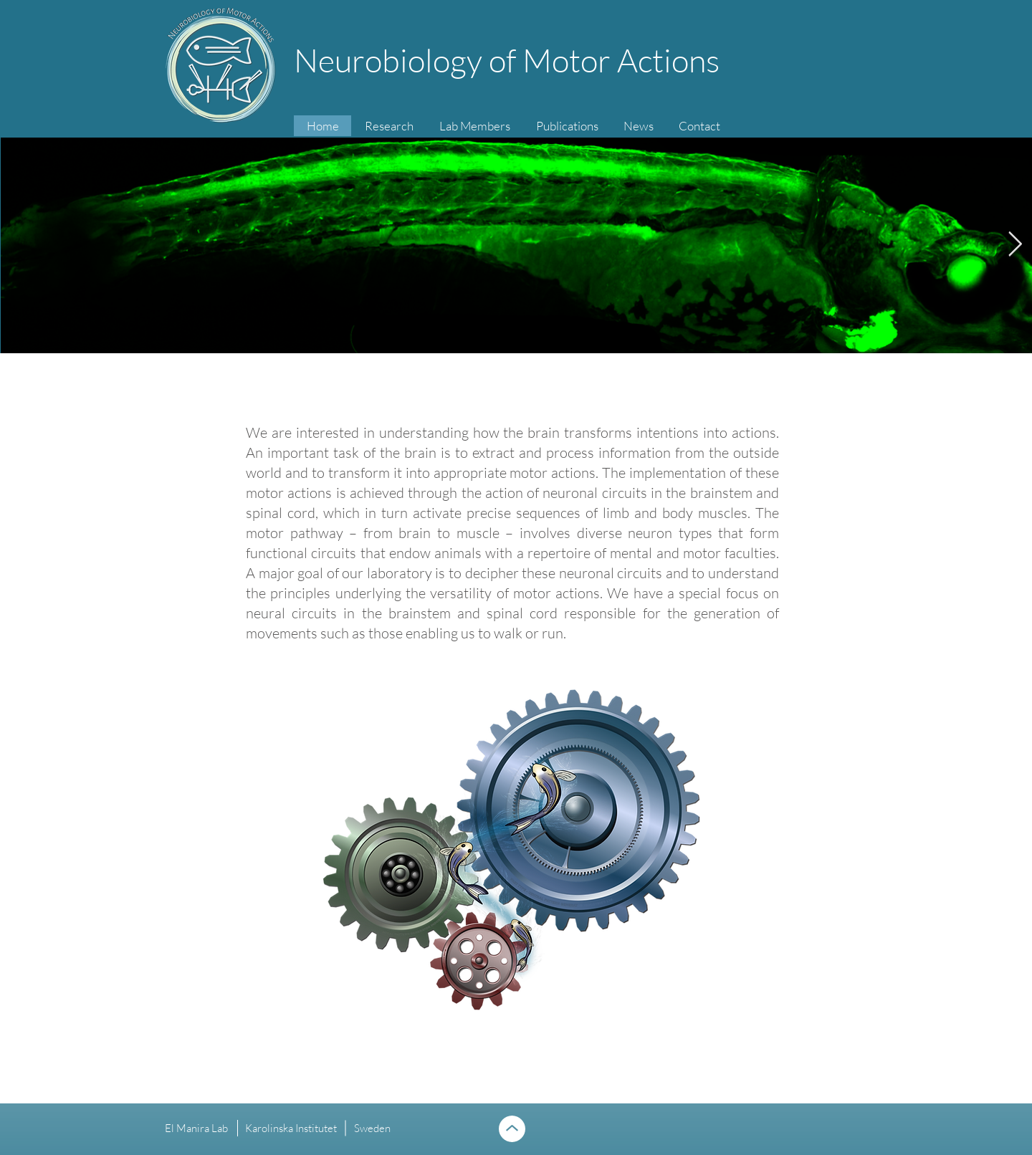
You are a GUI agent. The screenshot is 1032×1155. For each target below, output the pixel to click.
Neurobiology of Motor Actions (507, 60)
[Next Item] (1015, 244)
